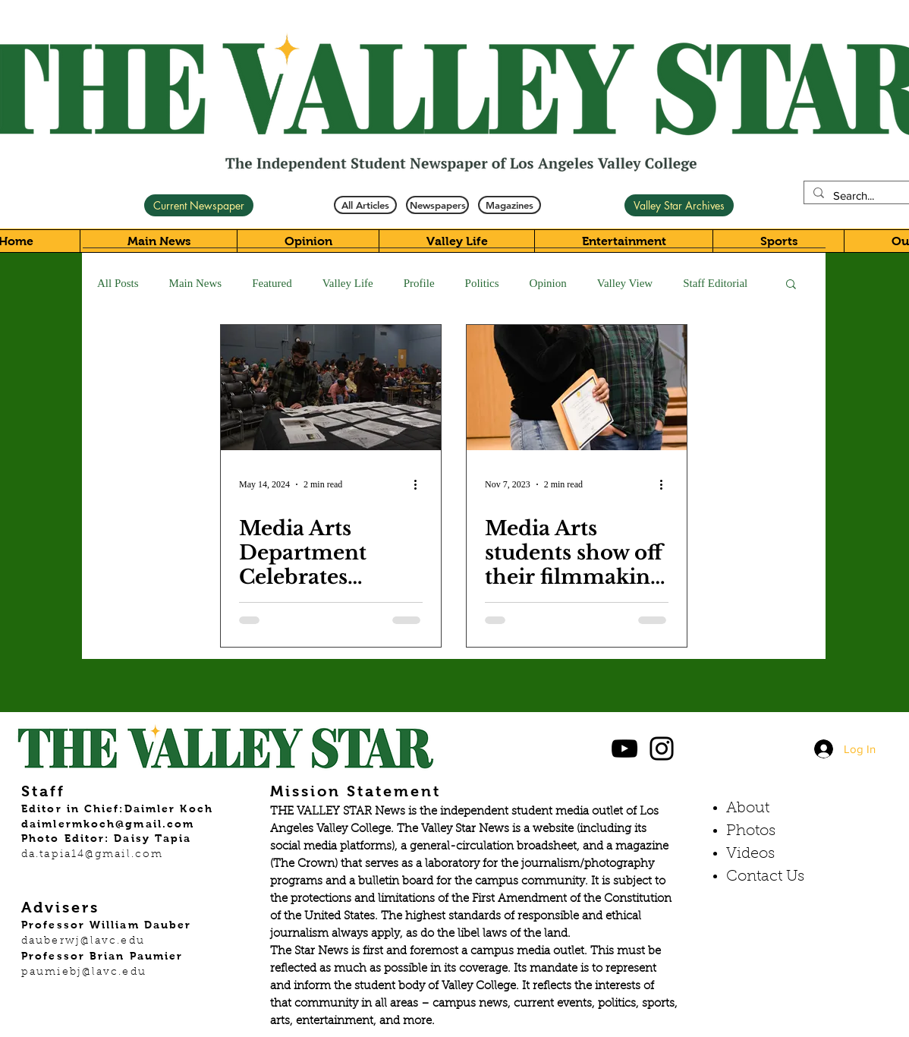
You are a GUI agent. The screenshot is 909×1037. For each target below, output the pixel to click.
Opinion (548, 283)
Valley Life (347, 283)
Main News (195, 283)
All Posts (118, 283)
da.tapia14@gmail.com (92, 854)
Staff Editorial (715, 283)
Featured (271, 283)
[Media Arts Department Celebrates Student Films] (331, 387)
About (747, 808)
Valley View (625, 283)
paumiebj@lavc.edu (83, 972)
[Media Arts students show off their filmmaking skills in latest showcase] (577, 387)
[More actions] (420, 484)
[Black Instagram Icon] (662, 748)
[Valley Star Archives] (679, 205)
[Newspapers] (437, 205)
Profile (419, 283)
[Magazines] (509, 205)
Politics (482, 283)
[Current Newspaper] (198, 205)
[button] (791, 285)
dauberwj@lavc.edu (83, 941)
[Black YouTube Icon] (624, 748)
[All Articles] (365, 205)
